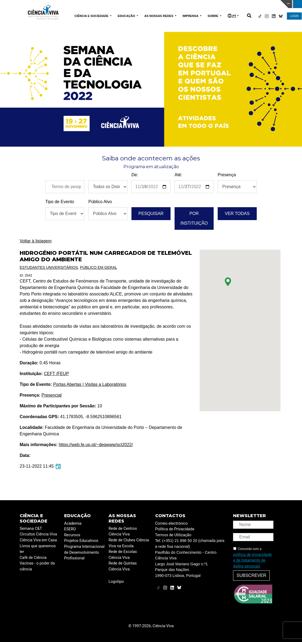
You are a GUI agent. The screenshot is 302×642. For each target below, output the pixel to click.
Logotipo (116, 581)
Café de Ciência (33, 557)
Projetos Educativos (81, 540)
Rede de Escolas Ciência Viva (123, 554)
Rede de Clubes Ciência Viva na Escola (129, 543)
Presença (227, 174)
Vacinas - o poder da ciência (37, 566)
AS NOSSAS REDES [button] (159, 15)
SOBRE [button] (213, 15)
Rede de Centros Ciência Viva (123, 531)
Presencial (51, 395)
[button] (228, 281)
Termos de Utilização (173, 535)
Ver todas (237, 213)
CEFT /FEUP (56, 373)
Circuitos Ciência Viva (38, 534)
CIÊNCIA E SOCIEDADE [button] (92, 15)
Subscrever (251, 575)
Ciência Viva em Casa (38, 540)
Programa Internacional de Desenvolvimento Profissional (84, 552)
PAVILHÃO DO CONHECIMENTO (137, 3)
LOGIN (294, 16)
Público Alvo (100, 201)
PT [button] (232, 16)
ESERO (70, 529)
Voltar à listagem (35, 241)
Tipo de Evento (59, 201)
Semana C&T (31, 528)
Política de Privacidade (175, 529)
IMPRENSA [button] (191, 15)
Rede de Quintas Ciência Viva (123, 566)
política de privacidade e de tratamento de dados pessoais (252, 560)
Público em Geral (98, 267)
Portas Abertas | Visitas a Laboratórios (89, 384)
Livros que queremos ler (38, 549)
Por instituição (194, 218)
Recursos (72, 535)
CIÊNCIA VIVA (204, 4)
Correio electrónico (171, 523)
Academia (72, 523)
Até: (178, 174)
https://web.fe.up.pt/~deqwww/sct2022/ (96, 444)
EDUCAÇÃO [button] (127, 15)
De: (134, 174)
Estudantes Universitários (49, 267)
